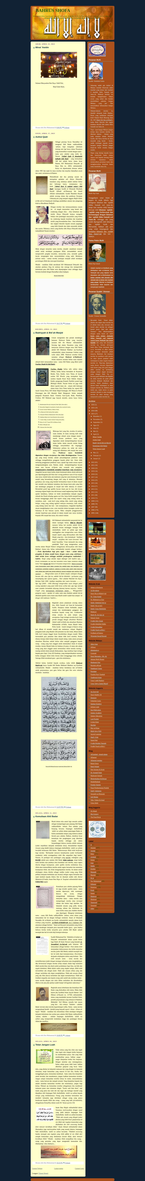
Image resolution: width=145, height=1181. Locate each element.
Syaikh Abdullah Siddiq (98, 624)
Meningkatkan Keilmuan (99, 779)
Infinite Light (95, 707)
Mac (94, 452)
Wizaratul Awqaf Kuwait (98, 636)
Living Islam (95, 722)
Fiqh (92, 863)
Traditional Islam (96, 677)
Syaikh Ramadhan (96, 627)
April (95, 434)
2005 (93, 513)
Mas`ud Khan (95, 728)
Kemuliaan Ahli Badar (46, 816)
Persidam (94, 671)
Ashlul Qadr (41, 137)
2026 (93, 405)
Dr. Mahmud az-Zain (97, 600)
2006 (93, 510)
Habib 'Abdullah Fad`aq (98, 603)
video (92, 908)
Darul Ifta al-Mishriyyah (98, 593)
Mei (94, 431)
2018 (93, 474)
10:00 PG (60, 1035)
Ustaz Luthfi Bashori (97, 680)
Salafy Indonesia (96, 791)
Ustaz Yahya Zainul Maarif (99, 683)
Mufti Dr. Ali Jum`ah (97, 615)
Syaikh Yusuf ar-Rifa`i (98, 630)
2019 (93, 471)
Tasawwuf (94, 902)
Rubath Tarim (95, 618)
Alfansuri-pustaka (96, 760)
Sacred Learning (96, 734)
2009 (93, 501)
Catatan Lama (79, 1168)
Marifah (93, 725)
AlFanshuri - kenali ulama (99, 754)
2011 (93, 495)
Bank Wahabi (95, 766)
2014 (93, 486)
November (96, 419)
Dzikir (93, 860)
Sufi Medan (94, 797)
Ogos (95, 425)
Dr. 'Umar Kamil (96, 596)
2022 (93, 462)
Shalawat (93, 896)
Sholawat (94, 899)
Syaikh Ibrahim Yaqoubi (98, 743)
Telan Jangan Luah (45, 1045)
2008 (93, 504)
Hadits (93, 866)
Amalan (93, 848)
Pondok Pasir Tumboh (98, 674)
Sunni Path (94, 740)
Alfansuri (94, 757)
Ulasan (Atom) (43, 1173)
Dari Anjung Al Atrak (97, 769)
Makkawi (94, 612)
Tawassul (94, 905)
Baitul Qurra (95, 763)
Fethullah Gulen (96, 701)
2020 (93, 468)
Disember (96, 416)
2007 (93, 507)
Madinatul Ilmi (95, 662)
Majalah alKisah (96, 665)
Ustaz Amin (94, 803)
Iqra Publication (96, 710)
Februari (96, 455)
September (96, 422)
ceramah (93, 857)
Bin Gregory (95, 814)
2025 (93, 408)
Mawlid (93, 875)
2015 (93, 483)
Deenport (94, 698)
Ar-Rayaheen (95, 590)
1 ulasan (67, 1035)
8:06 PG (59, 127)
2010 (93, 498)
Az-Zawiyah (95, 692)
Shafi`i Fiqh (94, 737)
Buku (92, 854)
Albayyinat (94, 644)
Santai (93, 893)
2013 (93, 489)
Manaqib (93, 872)
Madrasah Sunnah (96, 776)
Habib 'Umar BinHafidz (98, 609)
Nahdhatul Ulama (96, 668)
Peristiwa (94, 887)
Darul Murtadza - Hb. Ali (99, 656)
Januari (95, 458)
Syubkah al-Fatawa (97, 633)
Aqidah (93, 851)
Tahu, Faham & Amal (97, 800)
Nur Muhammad (96, 881)
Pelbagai (93, 884)
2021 (93, 465)
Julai (95, 428)
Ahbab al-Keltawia (97, 587)
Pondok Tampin (96, 785)
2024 (93, 411)
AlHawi (93, 647)
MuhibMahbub (95, 782)
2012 (93, 492)
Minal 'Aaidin (42, 47)
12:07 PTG (60, 807)
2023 (93, 414)
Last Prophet (95, 719)
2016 (93, 480)
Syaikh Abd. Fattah (97, 621)
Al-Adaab (94, 811)
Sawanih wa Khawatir (98, 794)
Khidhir (93, 869)
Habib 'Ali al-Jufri (96, 606)
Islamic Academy (96, 713)
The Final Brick (96, 817)
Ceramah (93, 653)
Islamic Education (96, 716)
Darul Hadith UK (96, 695)
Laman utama (58, 1168)
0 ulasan (66, 127)
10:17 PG (60, 323)
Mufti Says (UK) (96, 731)
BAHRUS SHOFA (53, 10)
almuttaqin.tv (95, 650)
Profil (92, 890)
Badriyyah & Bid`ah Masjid (49, 333)
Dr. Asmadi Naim (96, 773)
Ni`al (92, 878)
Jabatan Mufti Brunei (97, 659)
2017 (93, 477)
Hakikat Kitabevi (96, 704)
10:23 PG (60, 1163)
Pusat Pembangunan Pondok (100, 788)
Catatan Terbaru (37, 1168)
